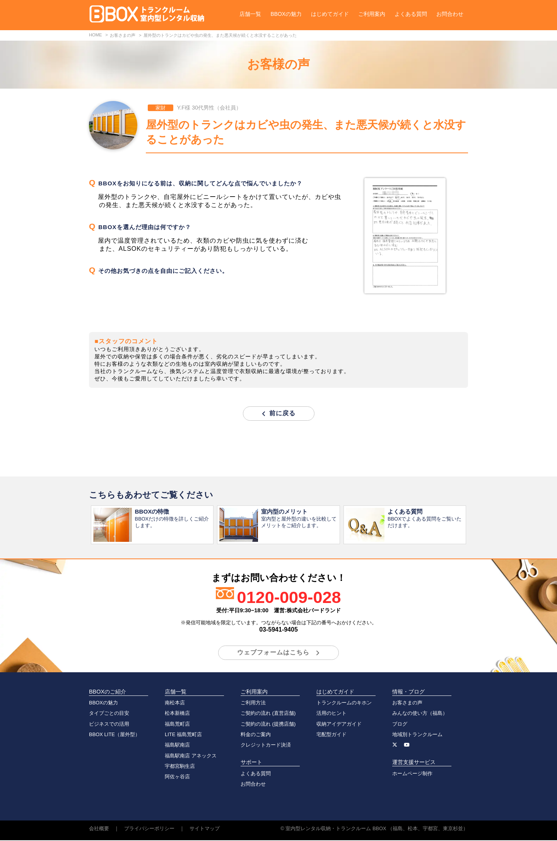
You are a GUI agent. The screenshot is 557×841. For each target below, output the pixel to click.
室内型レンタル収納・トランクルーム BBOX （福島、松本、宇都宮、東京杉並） (376, 829)
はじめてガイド (330, 14)
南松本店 (175, 703)
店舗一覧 (250, 14)
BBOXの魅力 (286, 14)
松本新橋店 (177, 714)
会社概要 (99, 829)
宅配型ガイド (331, 735)
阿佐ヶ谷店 (177, 777)
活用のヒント (331, 714)
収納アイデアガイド (339, 725)
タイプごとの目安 (109, 714)
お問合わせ (449, 14)
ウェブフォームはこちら (273, 653)
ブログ (399, 725)
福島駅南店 (177, 746)
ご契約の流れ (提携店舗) (268, 725)
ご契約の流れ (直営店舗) (268, 714)
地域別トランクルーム (417, 735)
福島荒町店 (177, 725)
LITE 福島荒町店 (183, 735)
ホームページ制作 (412, 774)
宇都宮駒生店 (180, 767)
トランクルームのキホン (344, 703)
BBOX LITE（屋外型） (114, 735)
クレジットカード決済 (266, 746)
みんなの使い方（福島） (420, 714)
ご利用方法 (253, 703)
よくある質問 (411, 14)
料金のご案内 (256, 735)
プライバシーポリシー (149, 829)
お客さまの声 (407, 703)
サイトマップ (205, 829)
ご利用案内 (371, 14)
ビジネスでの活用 (109, 725)
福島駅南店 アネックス (191, 756)
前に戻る (282, 413)
